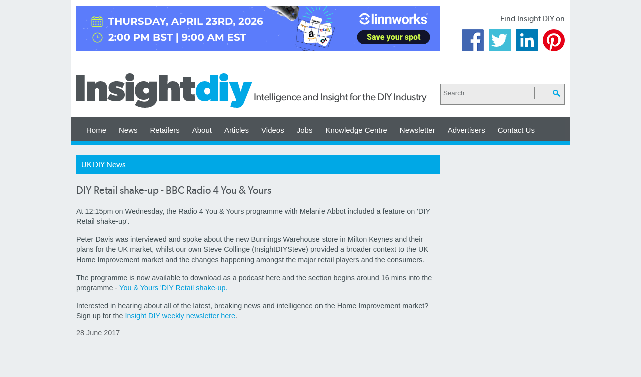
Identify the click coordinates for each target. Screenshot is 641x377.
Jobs (305, 130)
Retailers (165, 130)
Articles (236, 130)
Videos (272, 130)
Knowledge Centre (356, 130)
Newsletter (417, 130)
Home (96, 130)
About (202, 130)
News (128, 130)
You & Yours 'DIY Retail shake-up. (173, 288)
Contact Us (516, 130)
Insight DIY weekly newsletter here (180, 316)
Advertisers (466, 130)
